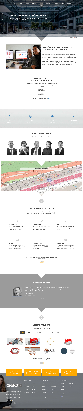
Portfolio (26, 389)
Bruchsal (62, 386)
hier (49, 98)
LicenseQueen (53, 389)
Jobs (33, 386)
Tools (62, 3)
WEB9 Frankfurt (32, 0)
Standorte (64, 380)
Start (14, 3)
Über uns (8, 380)
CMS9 (48, 409)
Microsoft (44, 389)
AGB (33, 400)
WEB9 (21, 3)
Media (33, 392)
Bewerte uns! (45, 400)
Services (48, 3)
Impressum (26, 397)
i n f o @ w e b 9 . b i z (50, 0)
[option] (41, 292)
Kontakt (34, 3)
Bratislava (71, 383)
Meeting (44, 397)
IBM (51, 383)
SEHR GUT (59, 409)
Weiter (13, 24)
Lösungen (55, 3)
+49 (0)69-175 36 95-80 (41, 0)
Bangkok (62, 383)
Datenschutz (34, 397)
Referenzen (26, 392)
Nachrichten (26, 386)
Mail (41, 188)
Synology (44, 392)
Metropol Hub (53, 386)
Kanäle (69, 3)
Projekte (34, 389)
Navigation (27, 380)
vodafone (52, 392)
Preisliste (26, 400)
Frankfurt (70, 386)
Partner (45, 380)
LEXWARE (44, 386)
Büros (27, 3)
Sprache (63, 394)
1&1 (43, 383)
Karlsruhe (62, 389)
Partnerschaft (53, 397)
